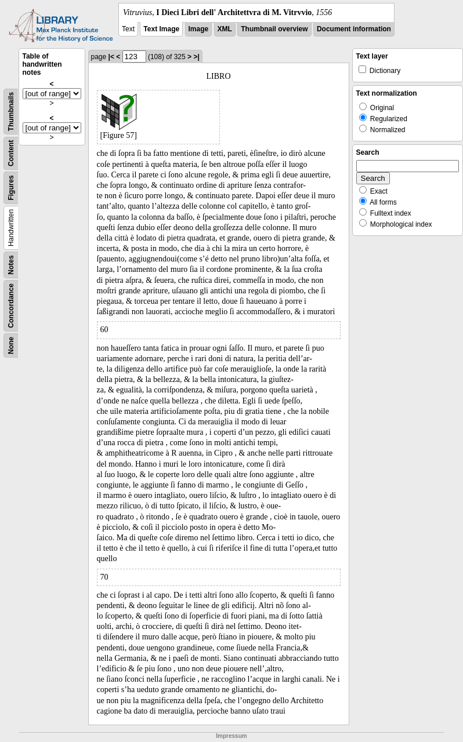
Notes (11, 264)
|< (111, 57)
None (11, 345)
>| (196, 57)
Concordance (11, 305)
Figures (11, 187)
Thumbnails (11, 111)
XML (225, 29)
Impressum (231, 736)
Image (199, 29)
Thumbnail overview (274, 29)
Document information (354, 29)
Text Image (161, 29)
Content (11, 153)
